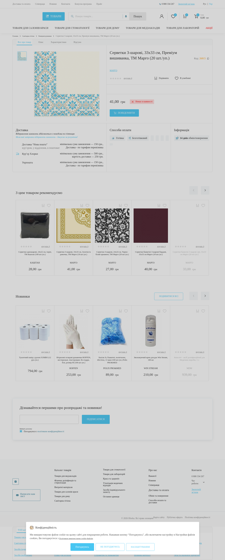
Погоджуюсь (82, 547)
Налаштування (140, 547)
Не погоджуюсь (110, 547)
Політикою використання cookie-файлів (80, 538)
